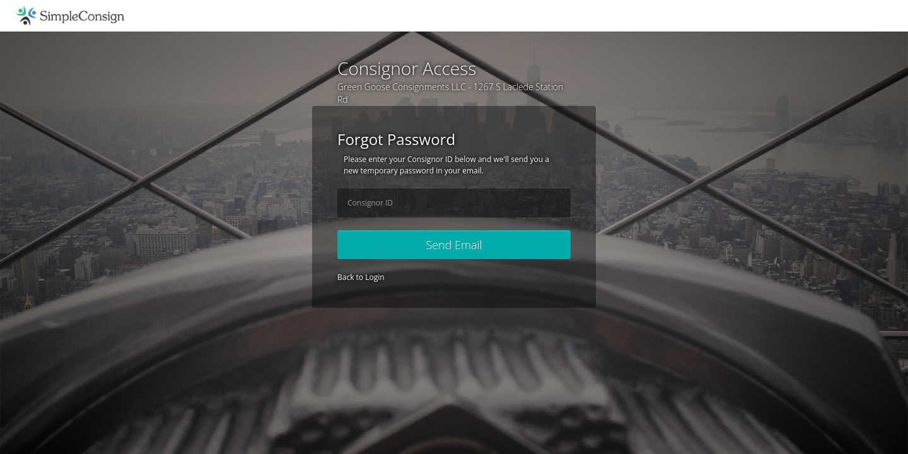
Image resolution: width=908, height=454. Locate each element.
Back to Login (361, 277)
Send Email (454, 244)
